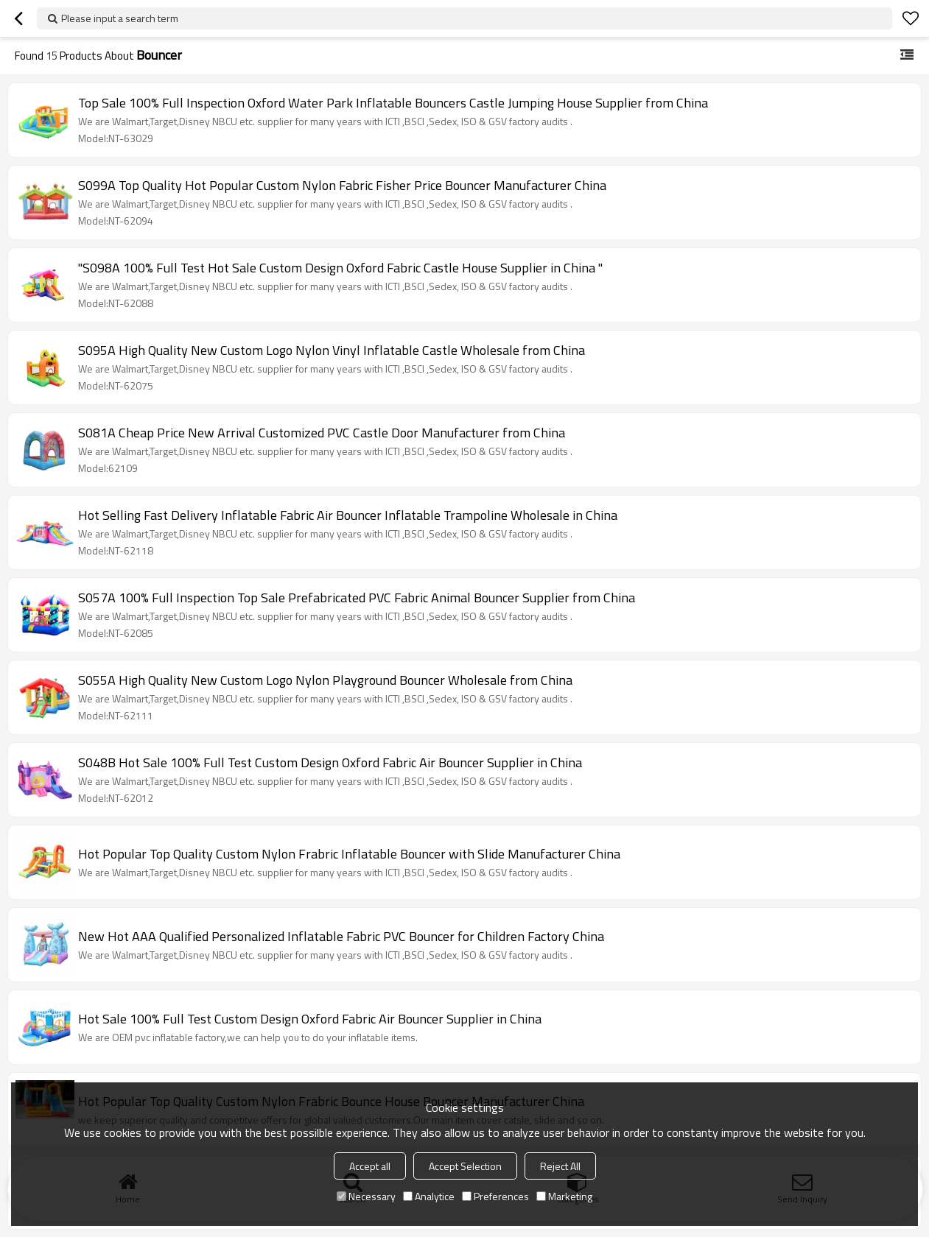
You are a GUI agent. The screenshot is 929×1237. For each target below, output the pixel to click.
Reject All (560, 1166)
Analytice (429, 1196)
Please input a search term (119, 18)
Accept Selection (465, 1166)
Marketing (564, 1196)
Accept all (369, 1166)
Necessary (366, 1196)
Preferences (495, 1196)
